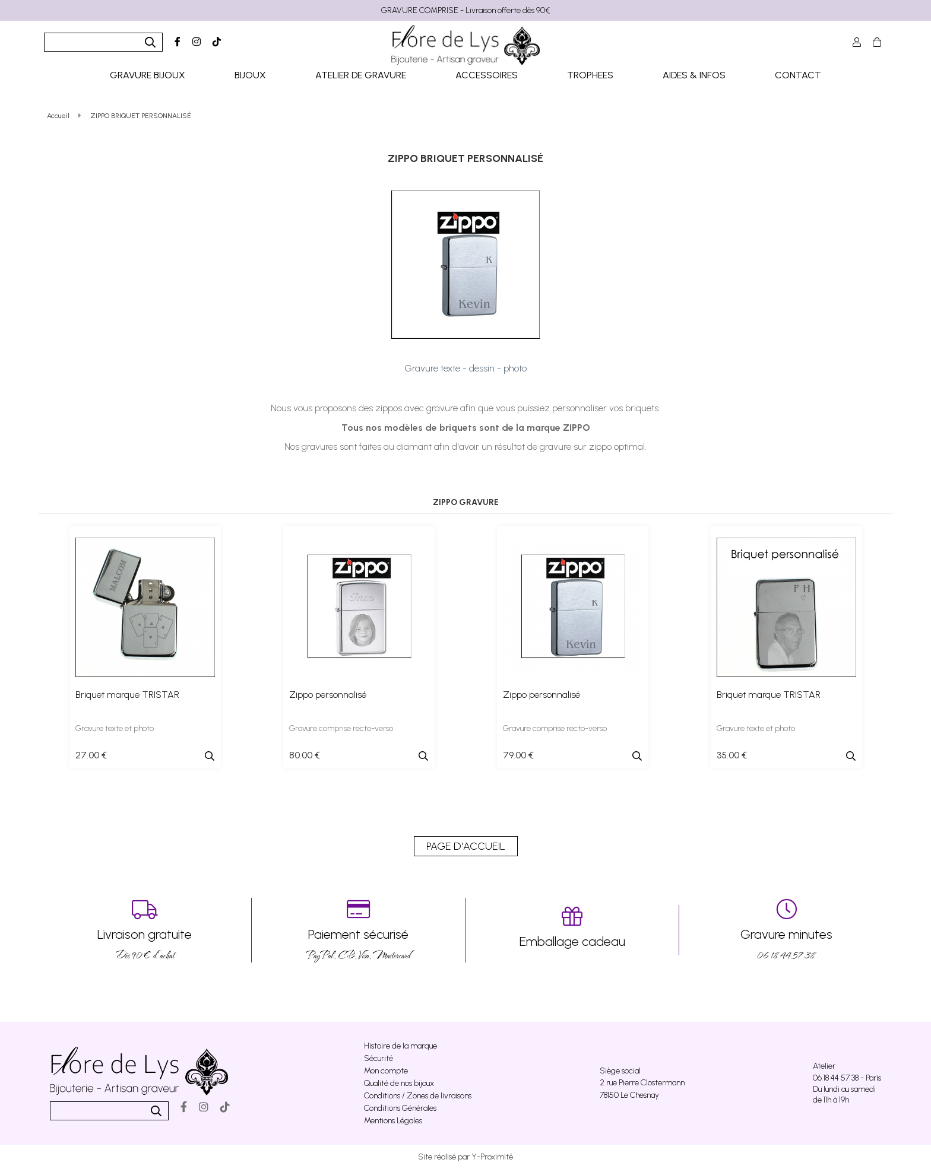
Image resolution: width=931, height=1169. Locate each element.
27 (91, 755)
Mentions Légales (393, 1121)
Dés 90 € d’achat (144, 930)
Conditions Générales (400, 1108)
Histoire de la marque (400, 1046)
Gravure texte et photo (114, 728)
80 (304, 755)
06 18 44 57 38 (786, 930)
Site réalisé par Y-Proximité (465, 1157)
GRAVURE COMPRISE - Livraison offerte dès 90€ (465, 10)
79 (518, 755)
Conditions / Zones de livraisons (417, 1096)
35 (732, 755)
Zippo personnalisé (327, 694)
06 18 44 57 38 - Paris (847, 1078)
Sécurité (378, 1058)
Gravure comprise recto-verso (341, 728)
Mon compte (386, 1071)
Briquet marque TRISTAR (127, 694)
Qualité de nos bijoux (399, 1083)
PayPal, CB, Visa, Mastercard (358, 930)
